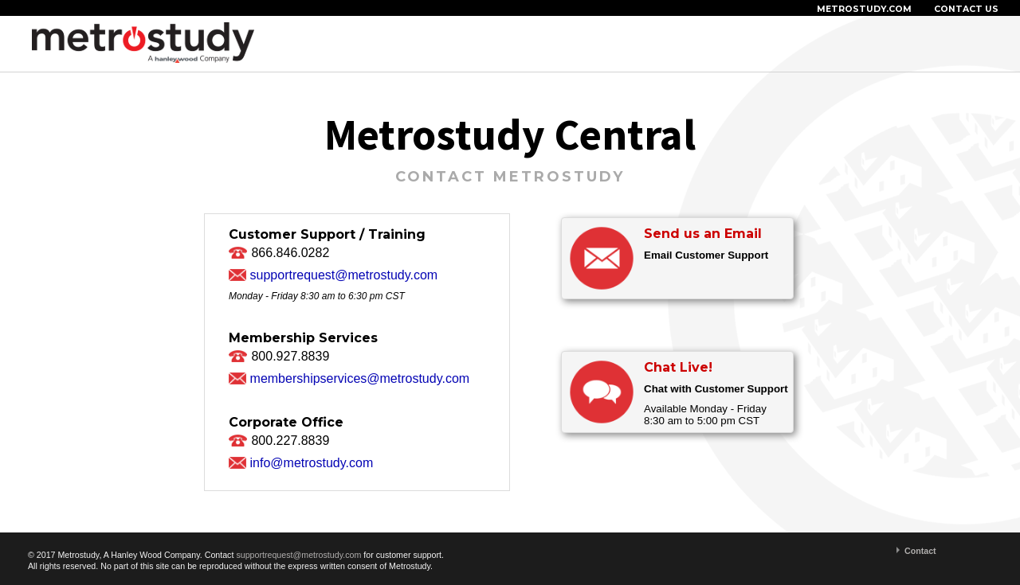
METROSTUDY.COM (864, 9)
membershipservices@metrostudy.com (360, 378)
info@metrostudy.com (312, 463)
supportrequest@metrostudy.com (344, 275)
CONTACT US (966, 9)
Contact (920, 551)
